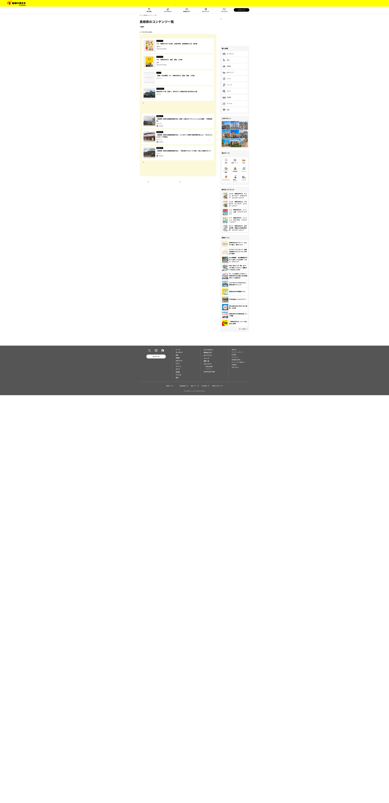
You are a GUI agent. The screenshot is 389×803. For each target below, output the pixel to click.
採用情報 (234, 365)
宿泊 (244, 163)
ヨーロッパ (228, 53)
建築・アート (234, 163)
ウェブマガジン (168, 11)
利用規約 (234, 354)
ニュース (206, 358)
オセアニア (228, 72)
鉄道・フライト (235, 180)
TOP (141, 15)
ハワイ (227, 78)
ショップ (243, 180)
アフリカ (227, 103)
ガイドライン (235, 357)
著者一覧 (206, 361)
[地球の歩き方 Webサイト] (16, 3)
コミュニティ (224, 11)
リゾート (227, 85)
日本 (226, 109)
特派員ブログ (186, 11)
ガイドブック (205, 11)
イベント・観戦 (226, 171)
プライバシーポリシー (237, 352)
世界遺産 (235, 171)
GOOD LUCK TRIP (209, 372)
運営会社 (234, 349)
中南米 (227, 66)
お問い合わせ (235, 367)
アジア (227, 91)
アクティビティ (226, 180)
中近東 (227, 97)
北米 (226, 60)
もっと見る (242, 329)
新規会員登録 (209, 366)
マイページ (241, 10)
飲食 (226, 163)
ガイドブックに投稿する (238, 362)
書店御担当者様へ (236, 359)
